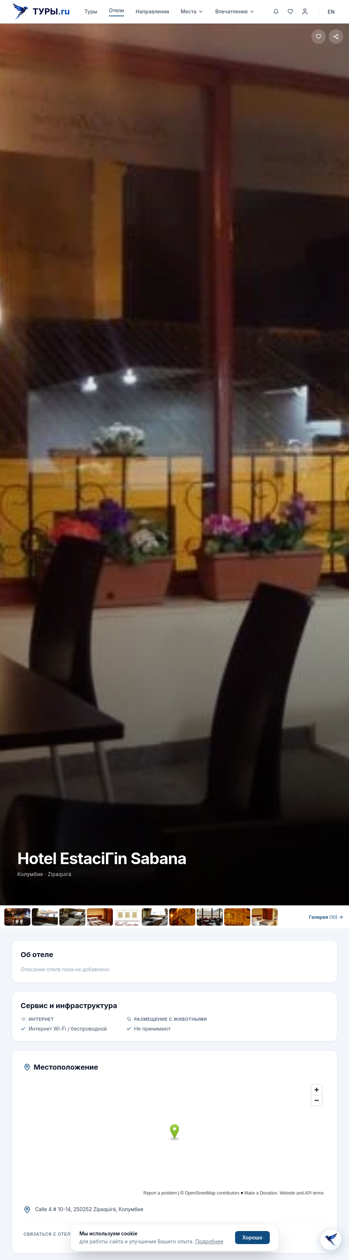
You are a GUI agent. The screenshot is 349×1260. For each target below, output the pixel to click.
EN (331, 12)
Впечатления (235, 11)
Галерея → (326, 917)
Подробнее (209, 1241)
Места (192, 11)
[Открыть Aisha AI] (331, 1240)
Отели (116, 10)
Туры (90, 11)
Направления (152, 11)
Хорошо (252, 1237)
